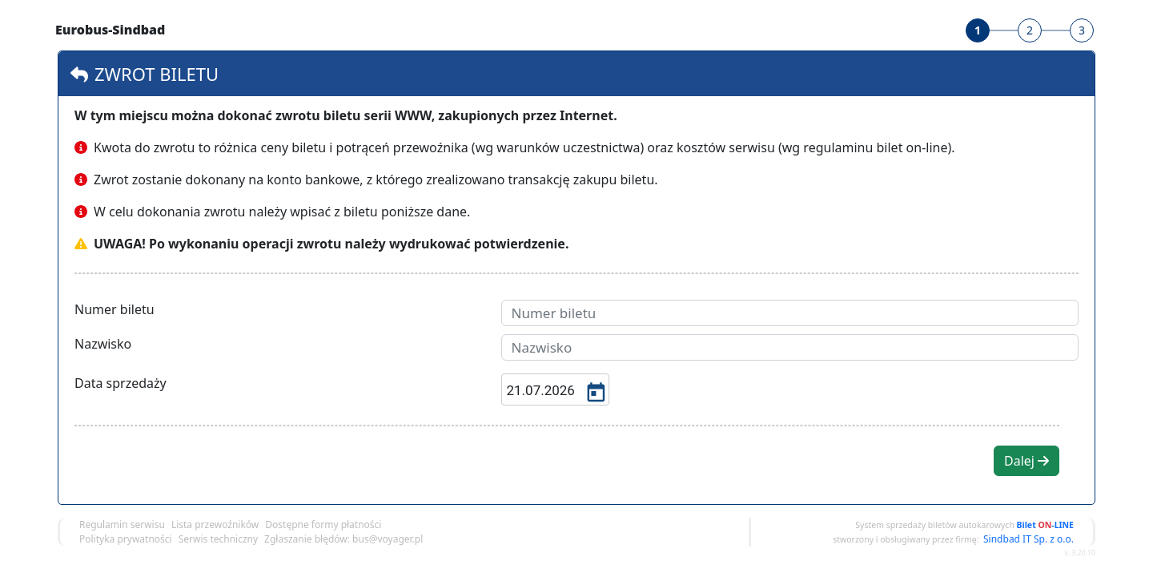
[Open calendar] (594, 391)
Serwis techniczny (218, 539)
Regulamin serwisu (122, 524)
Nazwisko (102, 344)
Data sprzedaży (120, 383)
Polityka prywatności (125, 539)
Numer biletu (114, 309)
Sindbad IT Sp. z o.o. (1028, 539)
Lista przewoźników (215, 524)
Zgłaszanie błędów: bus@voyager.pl (343, 539)
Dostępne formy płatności (323, 524)
